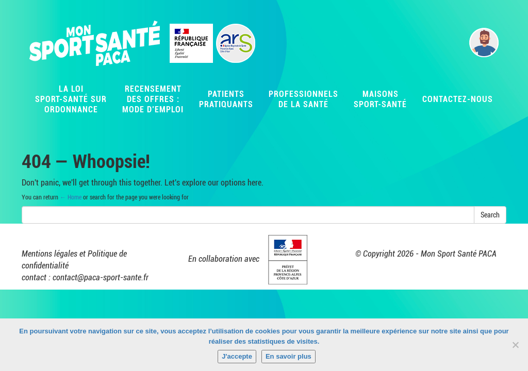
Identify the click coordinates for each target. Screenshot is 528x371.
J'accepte (237, 356)
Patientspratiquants (226, 99)
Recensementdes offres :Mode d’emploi (153, 99)
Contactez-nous (457, 99)
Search (490, 215)
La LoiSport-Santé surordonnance (71, 99)
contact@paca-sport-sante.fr (100, 277)
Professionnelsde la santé (303, 99)
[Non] (515, 345)
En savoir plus (288, 356)
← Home (70, 197)
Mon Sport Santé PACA (459, 254)
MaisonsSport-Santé (380, 99)
